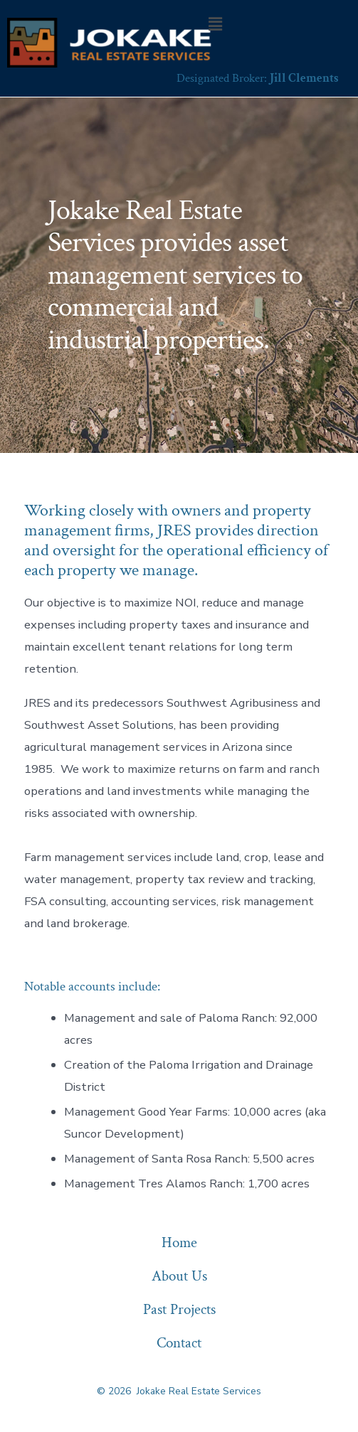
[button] (215, 24)
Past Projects (179, 1309)
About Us (179, 1276)
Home (179, 1242)
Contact (179, 1342)
